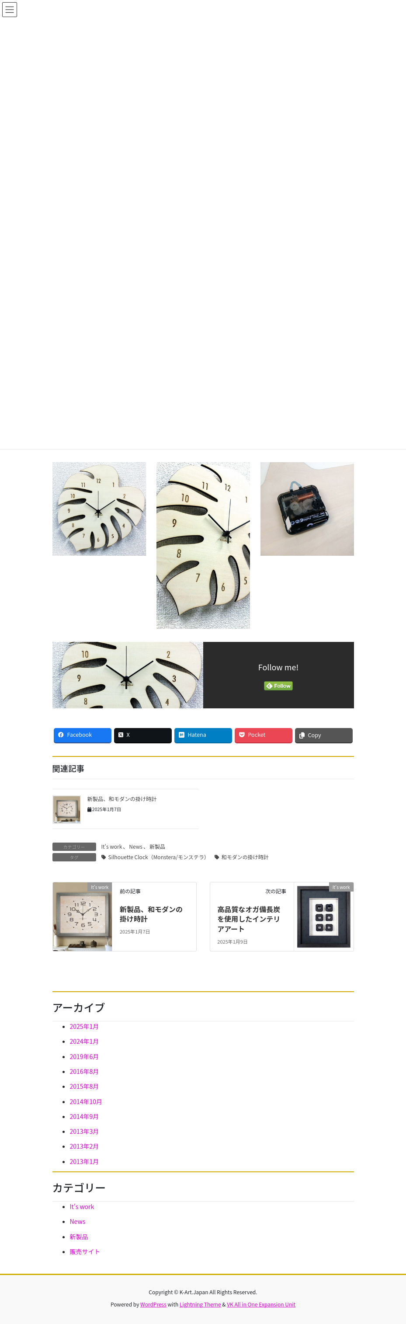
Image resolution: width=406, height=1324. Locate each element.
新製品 (157, 846)
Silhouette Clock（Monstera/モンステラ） (158, 857)
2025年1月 (84, 1026)
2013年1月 (84, 1161)
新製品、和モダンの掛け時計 (122, 799)
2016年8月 (84, 1071)
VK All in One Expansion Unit (261, 1304)
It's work (111, 846)
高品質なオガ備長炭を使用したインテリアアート (248, 919)
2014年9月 (84, 1116)
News (135, 846)
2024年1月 (84, 1041)
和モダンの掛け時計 (245, 857)
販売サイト (85, 1251)
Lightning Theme (200, 1304)
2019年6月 (84, 1056)
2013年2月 (84, 1146)
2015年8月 (84, 1086)
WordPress (153, 1304)
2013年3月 (84, 1131)
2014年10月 (86, 1101)
